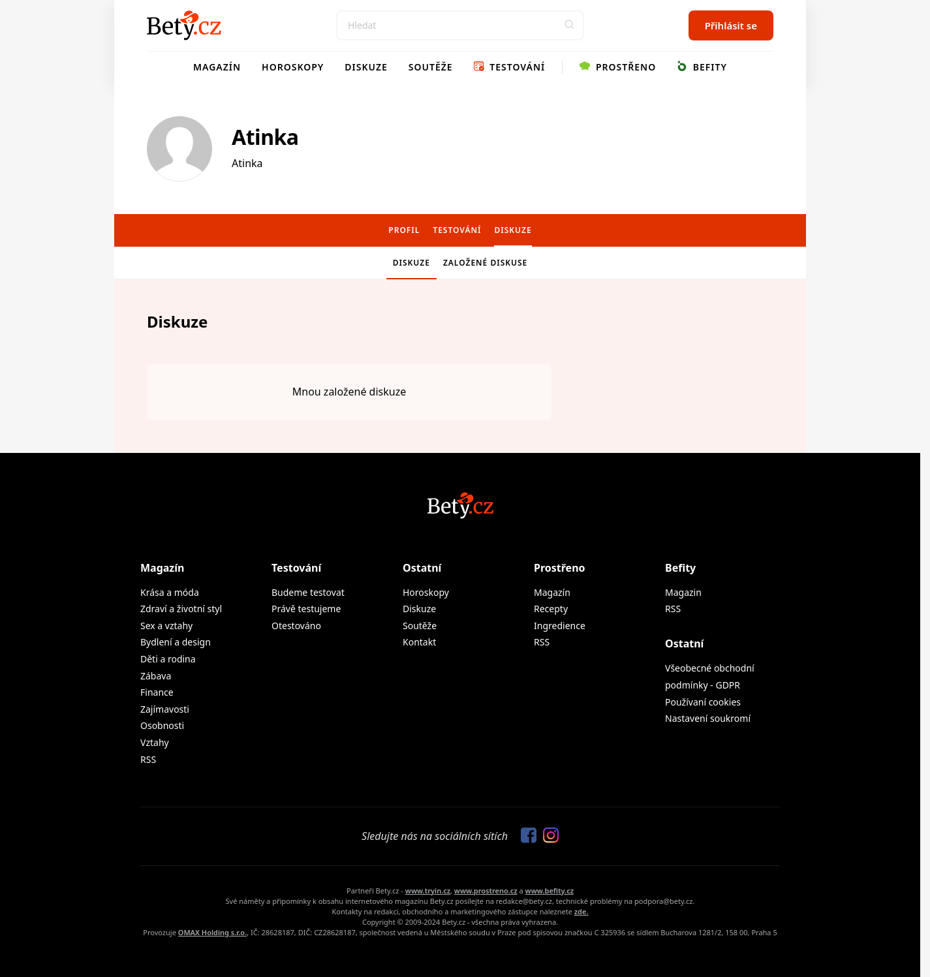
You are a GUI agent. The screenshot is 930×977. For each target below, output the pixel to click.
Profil (404, 230)
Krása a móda (169, 592)
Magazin (683, 592)
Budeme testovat (308, 592)
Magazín (217, 67)
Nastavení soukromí (708, 718)
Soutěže (431, 67)
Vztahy (154, 742)
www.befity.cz (549, 890)
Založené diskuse (485, 262)
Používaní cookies (703, 702)
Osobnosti (162, 725)
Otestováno (296, 625)
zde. (581, 911)
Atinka (265, 137)
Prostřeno (618, 67)
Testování (510, 67)
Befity (702, 67)
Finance (157, 692)
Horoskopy (293, 67)
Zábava (155, 676)
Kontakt (419, 642)
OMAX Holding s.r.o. (212, 932)
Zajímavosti (164, 709)
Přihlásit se (731, 25)
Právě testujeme (306, 608)
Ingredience (559, 625)
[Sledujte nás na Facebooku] (525, 836)
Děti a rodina (168, 659)
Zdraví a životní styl (181, 608)
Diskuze (366, 67)
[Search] (460, 25)
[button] (569, 25)
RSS (148, 759)
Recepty (551, 608)
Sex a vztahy (166, 625)
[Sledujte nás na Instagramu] (547, 836)
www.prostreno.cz (486, 890)
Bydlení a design (175, 642)
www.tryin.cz (427, 890)
